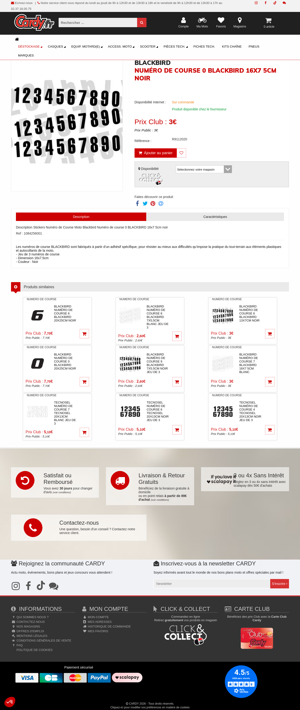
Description (81, 217)
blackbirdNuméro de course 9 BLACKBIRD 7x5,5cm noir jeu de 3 (157, 363)
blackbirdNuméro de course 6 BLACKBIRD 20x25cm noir (65, 313)
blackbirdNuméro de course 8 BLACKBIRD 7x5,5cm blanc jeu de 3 (158, 317)
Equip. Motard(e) (87, 47)
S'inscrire (279, 584)
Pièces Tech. (176, 47)
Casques (57, 47)
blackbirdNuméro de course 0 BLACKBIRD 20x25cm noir (65, 361)
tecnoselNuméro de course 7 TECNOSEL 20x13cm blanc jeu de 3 (65, 413)
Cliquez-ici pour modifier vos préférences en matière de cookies (150, 707)
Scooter (149, 47)
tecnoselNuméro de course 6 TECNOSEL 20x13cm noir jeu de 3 (158, 411)
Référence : (143, 141)
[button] (9, 702)
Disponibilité (151, 176)
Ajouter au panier (155, 153)
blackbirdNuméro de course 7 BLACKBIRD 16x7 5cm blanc (248, 363)
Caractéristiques (215, 217)
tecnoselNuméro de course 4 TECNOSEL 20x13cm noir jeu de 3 (250, 411)
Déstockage (31, 47)
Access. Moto (122, 47)
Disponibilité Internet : (150, 102)
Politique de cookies (34, 650)
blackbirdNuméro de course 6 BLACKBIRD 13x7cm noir (249, 313)
